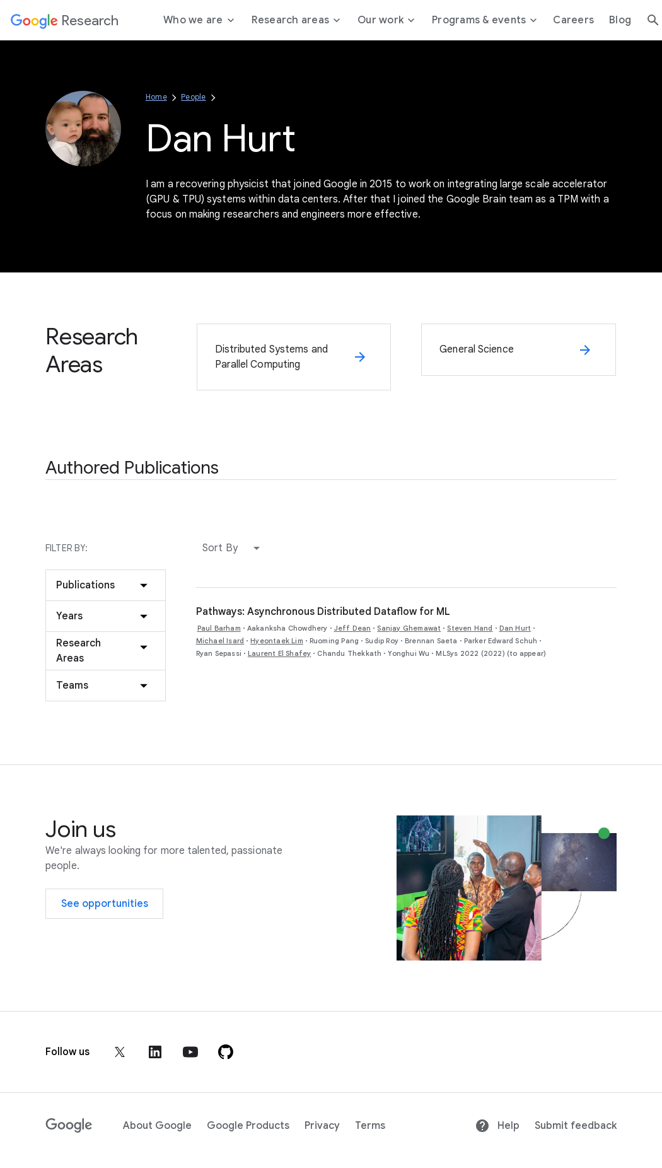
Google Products (248, 1125)
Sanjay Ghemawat (409, 628)
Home (156, 97)
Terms (370, 1125)
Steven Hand (469, 628)
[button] (234, 548)
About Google (157, 1125)
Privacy (322, 1125)
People (193, 97)
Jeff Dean (352, 628)
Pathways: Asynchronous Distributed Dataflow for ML (323, 611)
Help (497, 1125)
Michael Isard (220, 640)
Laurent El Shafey (279, 653)
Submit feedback (576, 1125)
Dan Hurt (515, 628)
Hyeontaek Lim (276, 640)
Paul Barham (219, 628)
